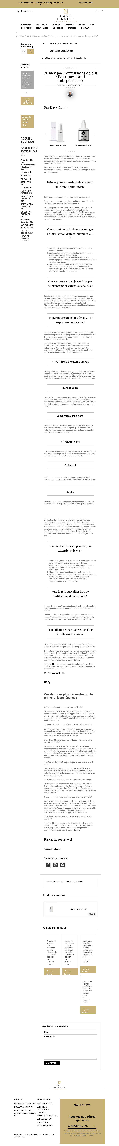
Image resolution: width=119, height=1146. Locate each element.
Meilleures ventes (22, 1110)
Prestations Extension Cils (27, 221)
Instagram (57, 849)
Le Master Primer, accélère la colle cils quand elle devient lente (87, 988)
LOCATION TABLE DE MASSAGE (25, 238)
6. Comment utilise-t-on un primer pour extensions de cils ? (68, 797)
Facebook (48, 849)
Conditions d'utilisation (43, 1108)
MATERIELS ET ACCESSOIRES (27, 226)
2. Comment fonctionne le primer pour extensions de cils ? (68, 725)
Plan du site (42, 1122)
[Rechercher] (30, 11)
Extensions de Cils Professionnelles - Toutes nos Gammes (27, 164)
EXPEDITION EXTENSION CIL (26, 214)
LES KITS (24, 188)
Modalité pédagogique (24, 1104)
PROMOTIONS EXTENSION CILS (27, 198)
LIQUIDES (25, 172)
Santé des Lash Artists (61, 50)
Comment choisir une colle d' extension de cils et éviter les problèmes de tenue (69, 949)
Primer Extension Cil (78, 909)
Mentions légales (45, 1104)
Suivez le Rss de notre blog (26, 121)
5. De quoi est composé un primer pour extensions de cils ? (68, 779)
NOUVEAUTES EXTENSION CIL (27, 206)
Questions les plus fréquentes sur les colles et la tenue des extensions (88, 948)
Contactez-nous (45, 1119)
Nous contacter (86, 2)
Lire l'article (49, 972)
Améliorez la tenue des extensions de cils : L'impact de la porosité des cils (52, 949)
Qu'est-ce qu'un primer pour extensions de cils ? (63, 707)
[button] (26, 92)
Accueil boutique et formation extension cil (29, 147)
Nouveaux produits (23, 1107)
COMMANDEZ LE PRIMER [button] (54, 673)
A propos (41, 1112)
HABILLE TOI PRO (26, 183)
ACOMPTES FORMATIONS (26, 192)
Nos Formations (44, 1125)
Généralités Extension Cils (63, 43)
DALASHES (25, 176)
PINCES (24, 179)
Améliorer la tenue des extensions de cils (64, 58)
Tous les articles (27, 101)
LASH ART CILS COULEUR (27, 232)
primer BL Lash (53, 664)
